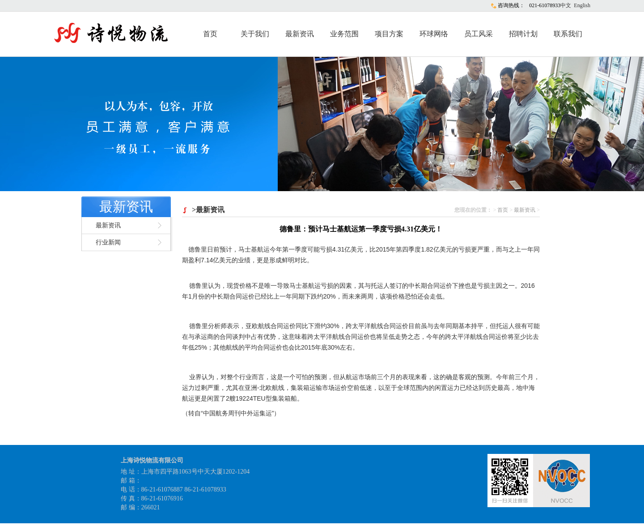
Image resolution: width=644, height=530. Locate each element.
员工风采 (478, 34)
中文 (565, 5)
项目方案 (389, 34)
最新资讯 (299, 34)
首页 (210, 34)
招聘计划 (523, 34)
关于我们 (255, 34)
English (582, 5)
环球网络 (433, 34)
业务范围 (344, 34)
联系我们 (568, 34)
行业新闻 (108, 242)
